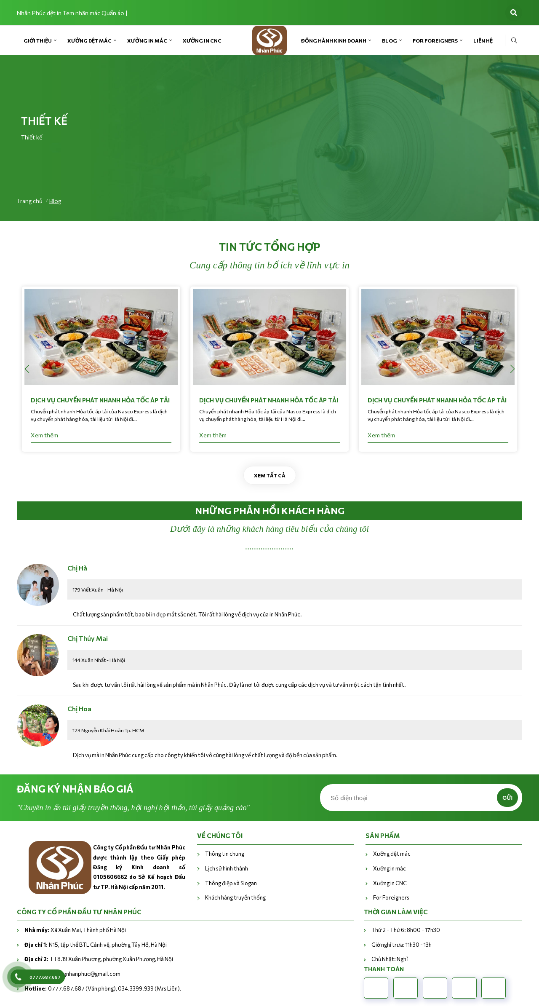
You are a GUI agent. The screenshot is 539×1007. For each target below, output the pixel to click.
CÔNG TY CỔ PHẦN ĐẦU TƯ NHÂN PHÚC (79, 912)
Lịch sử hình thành (227, 868)
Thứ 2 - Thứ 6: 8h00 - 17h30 (405, 930)
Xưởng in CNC (202, 40)
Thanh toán (384, 968)
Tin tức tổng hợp (269, 246)
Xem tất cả (270, 475)
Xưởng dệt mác (89, 40)
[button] (512, 369)
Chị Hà (77, 568)
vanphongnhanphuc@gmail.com (72, 973)
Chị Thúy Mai (87, 638)
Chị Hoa (79, 708)
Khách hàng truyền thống (235, 897)
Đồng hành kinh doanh (333, 40)
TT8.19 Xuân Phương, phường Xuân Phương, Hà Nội (98, 959)
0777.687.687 (45, 977)
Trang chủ (30, 200)
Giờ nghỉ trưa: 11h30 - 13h (401, 944)
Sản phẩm (383, 835)
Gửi (507, 798)
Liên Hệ (483, 40)
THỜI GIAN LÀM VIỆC (396, 912)
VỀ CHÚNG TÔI (220, 835)
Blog (389, 40)
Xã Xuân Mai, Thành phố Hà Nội (75, 930)
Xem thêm (44, 435)
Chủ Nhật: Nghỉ (389, 959)
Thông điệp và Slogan (231, 883)
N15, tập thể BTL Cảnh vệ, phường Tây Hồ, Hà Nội (95, 944)
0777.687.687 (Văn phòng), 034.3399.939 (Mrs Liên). (102, 988)
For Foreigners (435, 40)
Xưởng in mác (147, 40)
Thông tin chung (224, 853)
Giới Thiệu (38, 40)
